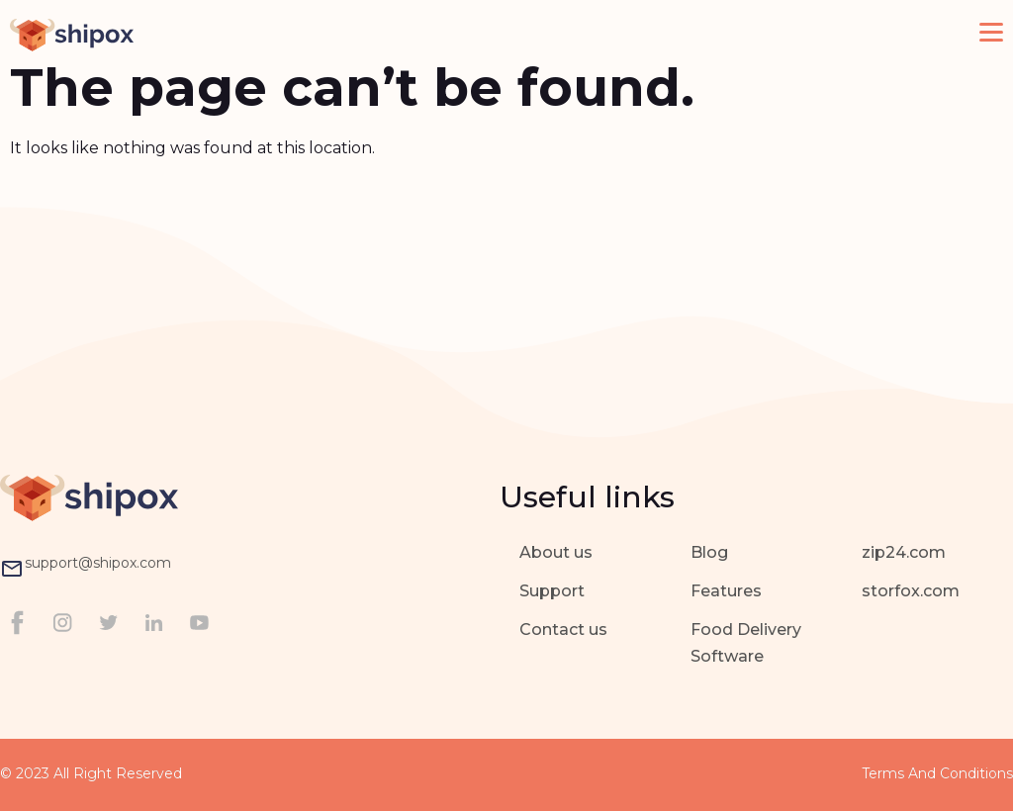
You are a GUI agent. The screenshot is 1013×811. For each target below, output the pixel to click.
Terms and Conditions (937, 773)
